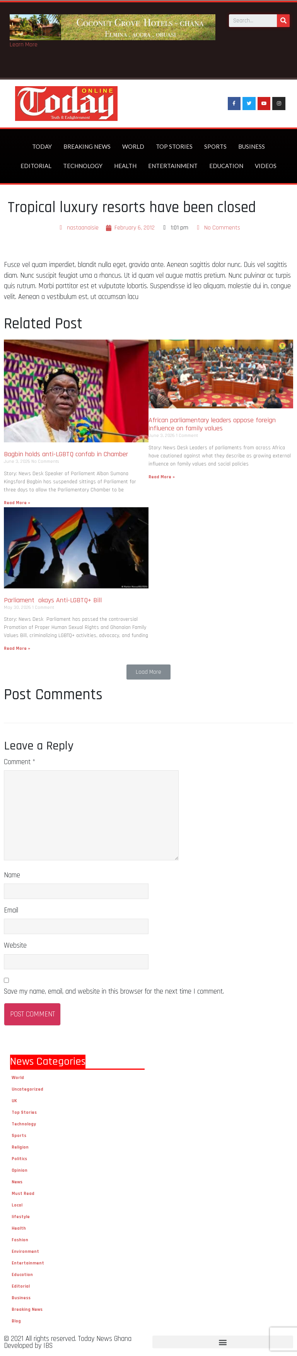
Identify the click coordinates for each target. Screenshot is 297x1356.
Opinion (19, 1170)
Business (251, 146)
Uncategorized (27, 1089)
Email (11, 910)
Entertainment (173, 165)
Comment (19, 762)
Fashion (20, 1240)
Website (15, 945)
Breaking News (87, 146)
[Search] (283, 20)
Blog (16, 1321)
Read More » (17, 503)
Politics (19, 1159)
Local (17, 1205)
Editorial (35, 165)
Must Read (23, 1193)
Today (42, 146)
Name (12, 875)
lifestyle (21, 1217)
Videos (266, 165)
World (133, 146)
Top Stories (174, 146)
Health (125, 165)
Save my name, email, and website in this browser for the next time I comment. (114, 991)
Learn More (24, 45)
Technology (82, 165)
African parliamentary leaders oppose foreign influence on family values (212, 424)
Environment (25, 1251)
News (17, 1182)
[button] (148, 672)
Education (226, 165)
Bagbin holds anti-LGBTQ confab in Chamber (67, 454)
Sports (215, 146)
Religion (20, 1147)
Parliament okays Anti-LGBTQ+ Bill (53, 600)
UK (14, 1101)
